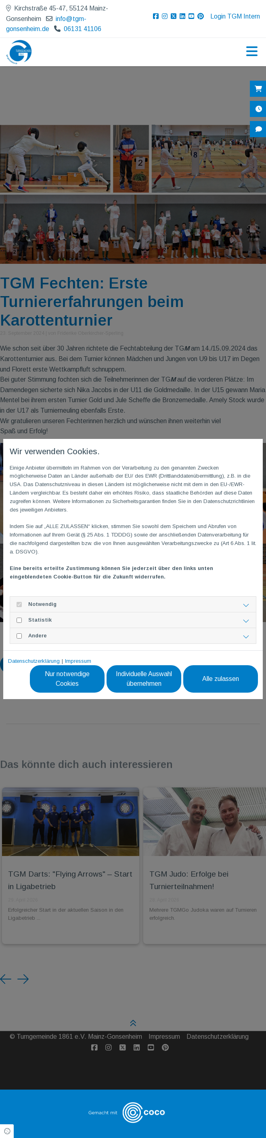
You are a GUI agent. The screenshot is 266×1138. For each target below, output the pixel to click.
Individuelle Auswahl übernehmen (144, 678)
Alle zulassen (220, 678)
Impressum (78, 661)
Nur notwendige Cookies (67, 678)
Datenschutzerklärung (34, 661)
